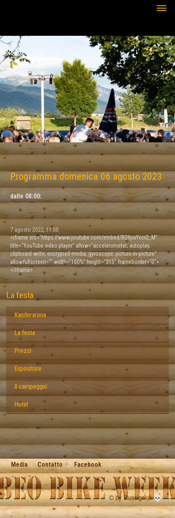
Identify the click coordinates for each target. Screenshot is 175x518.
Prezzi (22, 351)
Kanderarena (30, 315)
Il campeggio (30, 386)
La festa (19, 295)
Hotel (21, 404)
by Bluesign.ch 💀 (139, 498)
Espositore (28, 368)
